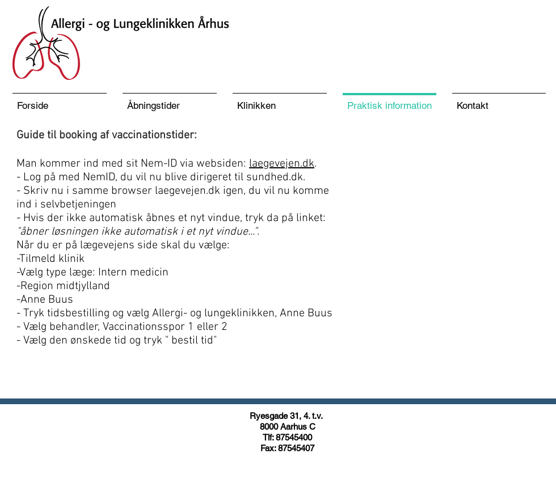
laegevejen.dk (281, 164)
